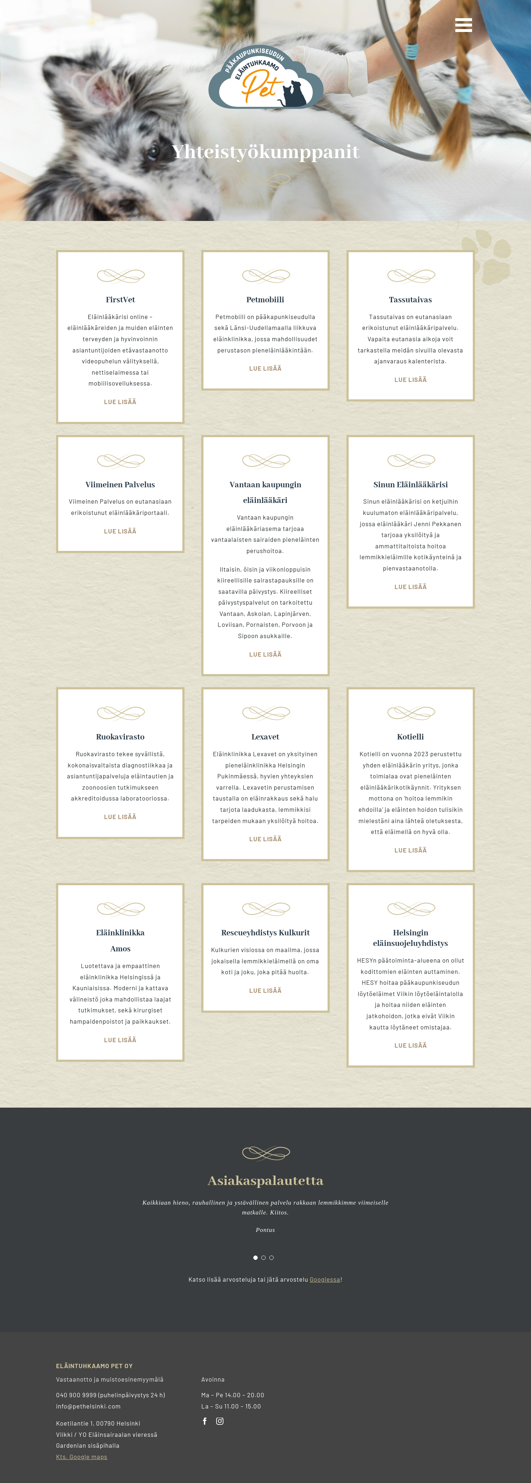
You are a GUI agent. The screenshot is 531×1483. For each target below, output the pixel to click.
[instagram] (220, 1421)
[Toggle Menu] (465, 25)
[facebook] (205, 1421)
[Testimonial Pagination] (255, 1258)
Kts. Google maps (81, 1456)
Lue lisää (120, 401)
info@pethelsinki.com (88, 1406)
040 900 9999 (76, 1394)
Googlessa (325, 1279)
